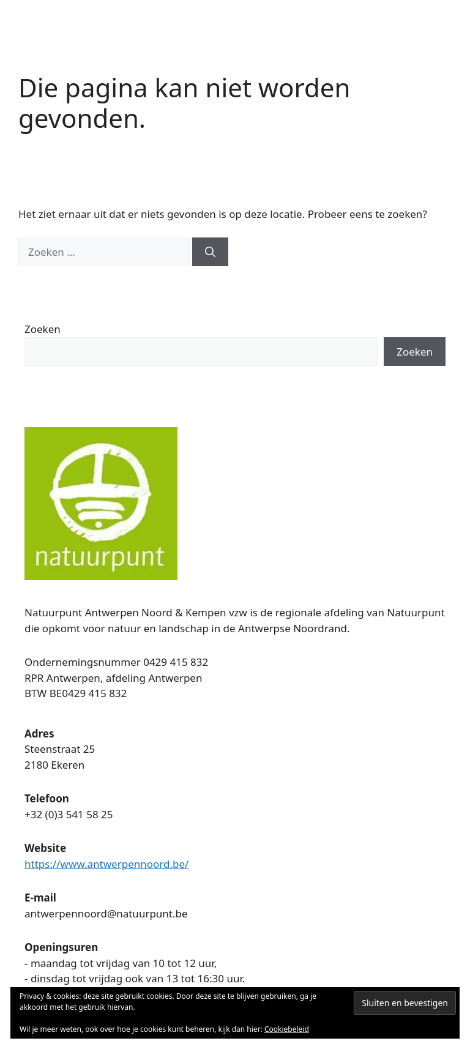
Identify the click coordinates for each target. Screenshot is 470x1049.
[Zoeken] (210, 252)
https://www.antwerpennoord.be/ (106, 864)
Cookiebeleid (286, 1029)
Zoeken (42, 329)
